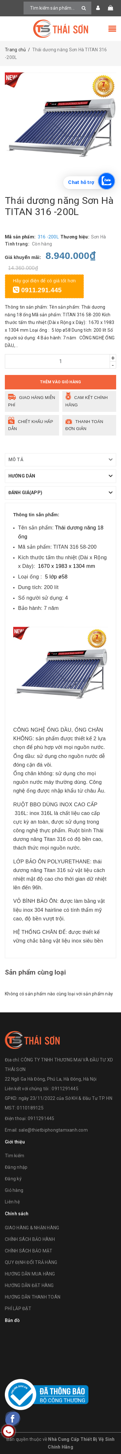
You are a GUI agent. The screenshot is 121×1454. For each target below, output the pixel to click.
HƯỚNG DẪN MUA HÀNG (30, 1273)
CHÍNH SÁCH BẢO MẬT (29, 1250)
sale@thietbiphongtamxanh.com (53, 1130)
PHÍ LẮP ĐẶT (18, 1308)
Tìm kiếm (14, 1155)
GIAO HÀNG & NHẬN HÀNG (32, 1227)
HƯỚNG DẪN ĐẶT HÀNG (29, 1285)
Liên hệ (12, 1201)
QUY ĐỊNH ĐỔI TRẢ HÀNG (31, 1262)
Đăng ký (13, 1178)
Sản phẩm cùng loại (35, 972)
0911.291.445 (37, 290)
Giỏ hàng (14, 1190)
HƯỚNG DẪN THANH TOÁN (32, 1297)
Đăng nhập (16, 1167)
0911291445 (41, 1118)
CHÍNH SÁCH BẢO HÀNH (30, 1239)
